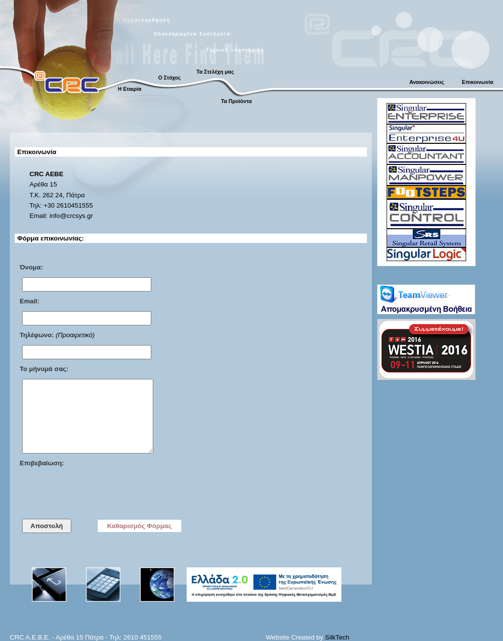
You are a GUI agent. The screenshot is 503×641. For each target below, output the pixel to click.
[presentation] (94, 492)
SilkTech (337, 637)
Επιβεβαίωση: (42, 463)
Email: (29, 301)
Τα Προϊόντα (236, 101)
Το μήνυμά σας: (44, 369)
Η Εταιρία (129, 89)
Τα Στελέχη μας (215, 72)
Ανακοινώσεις (426, 82)
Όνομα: (31, 267)
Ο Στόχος (169, 77)
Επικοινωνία (477, 82)
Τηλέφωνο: (37, 335)
